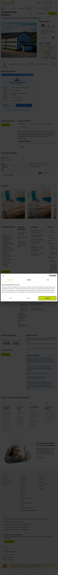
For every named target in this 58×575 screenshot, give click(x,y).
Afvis (10, 298)
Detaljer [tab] (29, 279)
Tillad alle (47, 298)
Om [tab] (48, 279)
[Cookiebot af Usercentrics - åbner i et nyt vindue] (50, 276)
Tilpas (29, 298)
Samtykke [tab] (10, 279)
